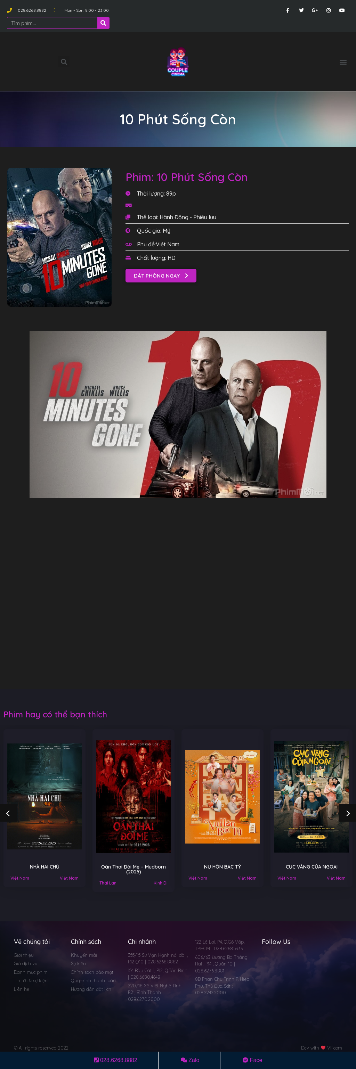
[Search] (103, 22)
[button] (343, 61)
